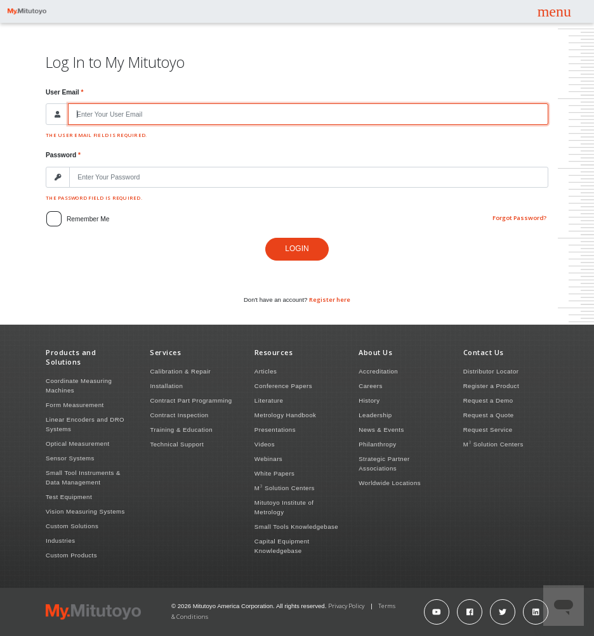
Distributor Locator (491, 371)
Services (165, 352)
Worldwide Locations (390, 482)
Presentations (275, 429)
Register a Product (491, 385)
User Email (62, 92)
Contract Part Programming (191, 400)
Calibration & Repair (180, 371)
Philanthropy (377, 444)
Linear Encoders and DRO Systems (85, 424)
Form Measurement (75, 404)
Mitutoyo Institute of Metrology (284, 507)
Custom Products (71, 555)
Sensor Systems (70, 458)
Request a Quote (488, 415)
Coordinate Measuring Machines (79, 385)
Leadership (375, 415)
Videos (264, 444)
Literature (269, 400)
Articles (265, 371)
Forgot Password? (519, 218)
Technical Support (177, 444)
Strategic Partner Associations (384, 463)
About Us (375, 352)
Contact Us (483, 352)
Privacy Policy (346, 606)
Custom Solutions (72, 525)
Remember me (88, 219)
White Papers (274, 473)
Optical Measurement (78, 443)
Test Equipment (69, 496)
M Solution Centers (284, 487)
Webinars (268, 458)
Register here (329, 299)
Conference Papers (283, 385)
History (369, 400)
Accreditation (378, 371)
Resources (273, 352)
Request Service (488, 429)
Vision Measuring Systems (85, 511)
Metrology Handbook (285, 415)
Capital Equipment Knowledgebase (282, 546)
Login (296, 248)
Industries (61, 540)
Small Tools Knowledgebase (296, 526)
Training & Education (181, 429)
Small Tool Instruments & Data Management (83, 477)
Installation (166, 385)
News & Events (381, 429)
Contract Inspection (179, 415)
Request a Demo (488, 400)
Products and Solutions (71, 357)
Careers (371, 385)
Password (61, 155)
